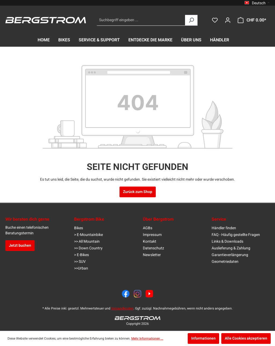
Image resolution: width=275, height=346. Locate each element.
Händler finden (224, 228)
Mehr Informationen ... (147, 338)
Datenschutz (153, 248)
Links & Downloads (227, 241)
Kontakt (149, 241)
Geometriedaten (225, 261)
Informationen (203, 338)
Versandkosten (122, 308)
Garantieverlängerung (230, 255)
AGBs (147, 228)
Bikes (78, 228)
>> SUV (80, 261)
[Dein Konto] (227, 20)
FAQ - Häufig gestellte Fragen (236, 235)
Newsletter (152, 255)
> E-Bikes (81, 255)
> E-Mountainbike (88, 235)
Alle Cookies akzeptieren (246, 338)
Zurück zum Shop (137, 192)
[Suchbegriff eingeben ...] (141, 20)
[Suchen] (191, 20)
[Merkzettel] (214, 20)
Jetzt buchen (20, 245)
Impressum (152, 235)
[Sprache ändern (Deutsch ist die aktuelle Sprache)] (257, 3)
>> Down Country (88, 248)
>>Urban (81, 268)
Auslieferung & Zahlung (231, 248)
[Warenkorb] (252, 20)
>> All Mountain (87, 241)
